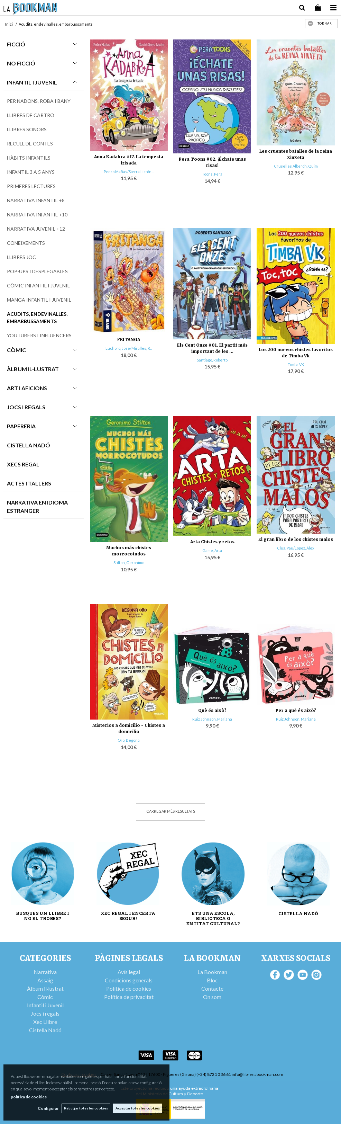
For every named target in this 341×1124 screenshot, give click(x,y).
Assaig (45, 980)
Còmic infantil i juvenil (38, 285)
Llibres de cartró (30, 115)
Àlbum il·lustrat (45, 988)
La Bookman (212, 972)
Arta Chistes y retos (212, 541)
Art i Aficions (27, 388)
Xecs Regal (23, 464)
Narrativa (45, 972)
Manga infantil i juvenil (39, 300)
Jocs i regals (45, 1013)
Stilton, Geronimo (128, 562)
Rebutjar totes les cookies (85, 1108)
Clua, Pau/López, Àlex (295, 548)
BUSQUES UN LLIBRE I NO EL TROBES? (42, 916)
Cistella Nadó (28, 445)
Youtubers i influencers (39, 335)
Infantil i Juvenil (32, 82)
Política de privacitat (129, 996)
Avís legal (129, 972)
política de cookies (29, 1096)
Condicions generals (129, 980)
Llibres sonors (27, 129)
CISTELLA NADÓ (298, 913)
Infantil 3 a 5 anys (31, 172)
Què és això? (212, 710)
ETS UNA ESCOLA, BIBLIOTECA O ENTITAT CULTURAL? (213, 919)
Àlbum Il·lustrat (33, 369)
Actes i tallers (29, 483)
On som (212, 996)
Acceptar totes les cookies (138, 1108)
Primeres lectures (31, 186)
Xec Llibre (45, 1021)
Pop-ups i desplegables (37, 271)
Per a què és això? (296, 710)
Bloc (212, 980)
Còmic (16, 350)
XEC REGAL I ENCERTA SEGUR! (128, 916)
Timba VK (296, 364)
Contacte (212, 988)
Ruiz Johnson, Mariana (212, 719)
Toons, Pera (212, 174)
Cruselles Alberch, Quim (296, 166)
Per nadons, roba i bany (39, 101)
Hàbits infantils (28, 158)
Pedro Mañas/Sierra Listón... (129, 171)
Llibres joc (21, 257)
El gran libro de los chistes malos (295, 539)
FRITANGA (128, 339)
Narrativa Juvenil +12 (36, 229)
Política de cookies (128, 988)
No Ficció (21, 63)
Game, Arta (212, 550)
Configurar (46, 1108)
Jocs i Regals (26, 407)
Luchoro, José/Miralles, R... (128, 348)
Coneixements (26, 243)
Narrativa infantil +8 (36, 200)
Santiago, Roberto (212, 360)
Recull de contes (30, 143)
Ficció (16, 44)
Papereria (21, 426)
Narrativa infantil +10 (37, 214)
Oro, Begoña (129, 740)
